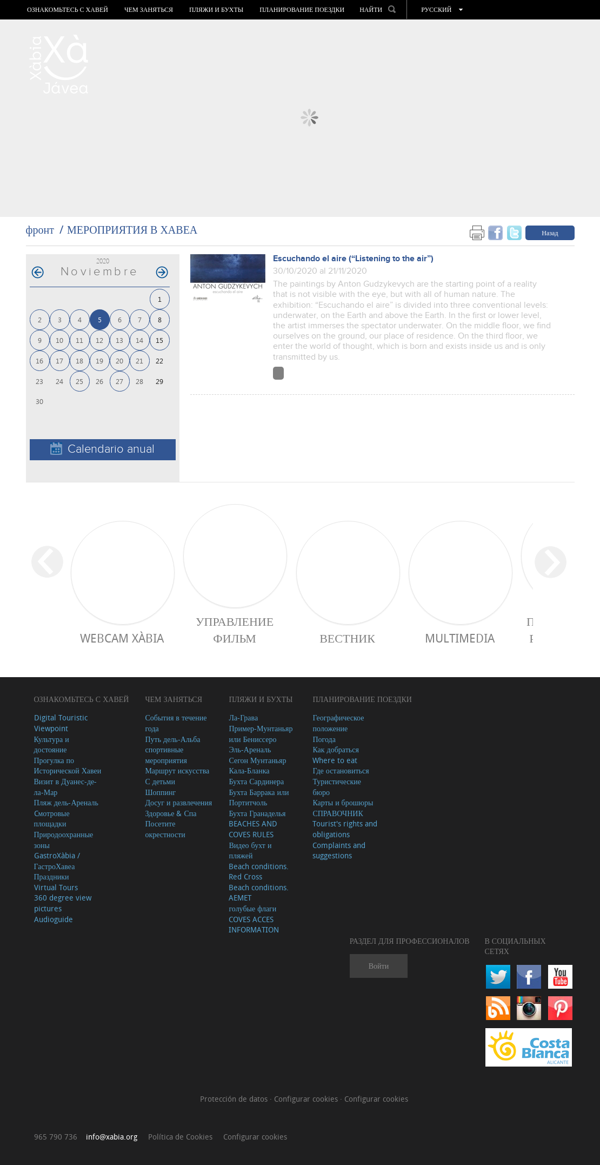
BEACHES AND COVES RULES (253, 828)
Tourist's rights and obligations (344, 828)
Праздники (51, 876)
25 (79, 381)
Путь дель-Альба (172, 739)
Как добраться (335, 749)
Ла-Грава (243, 717)
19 (99, 360)
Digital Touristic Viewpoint (61, 722)
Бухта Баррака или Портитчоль (259, 797)
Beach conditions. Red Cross (259, 871)
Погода (323, 739)
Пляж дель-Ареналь (66, 802)
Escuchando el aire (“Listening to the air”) (353, 259)
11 (79, 340)
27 (119, 381)
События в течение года (175, 722)
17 (59, 360)
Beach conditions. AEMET (259, 892)
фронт (40, 229)
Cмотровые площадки (52, 818)
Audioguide (53, 919)
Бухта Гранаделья (257, 813)
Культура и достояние (51, 744)
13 (119, 340)
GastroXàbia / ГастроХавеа (57, 860)
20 (119, 360)
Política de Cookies (180, 1136)
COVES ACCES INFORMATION (254, 924)
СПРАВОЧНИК (337, 813)
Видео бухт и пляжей (250, 850)
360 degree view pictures (62, 903)
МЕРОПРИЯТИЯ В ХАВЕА (132, 229)
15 (159, 340)
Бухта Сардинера (256, 781)
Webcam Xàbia (122, 638)
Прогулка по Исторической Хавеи (68, 765)
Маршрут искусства (177, 770)
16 (39, 360)
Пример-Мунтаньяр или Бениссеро (260, 733)
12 (99, 340)
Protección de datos (235, 1099)
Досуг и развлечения (178, 802)
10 (59, 340)
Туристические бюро (336, 786)
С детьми (160, 781)
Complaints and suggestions (338, 850)
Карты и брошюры (342, 802)
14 (139, 340)
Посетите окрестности (165, 828)
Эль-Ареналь (250, 749)
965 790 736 (55, 1136)
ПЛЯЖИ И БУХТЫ (216, 9)
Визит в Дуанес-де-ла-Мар (65, 786)
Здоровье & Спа (170, 813)
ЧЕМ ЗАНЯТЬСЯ (148, 9)
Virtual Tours (56, 887)
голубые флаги (252, 908)
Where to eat (334, 760)
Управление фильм (235, 629)
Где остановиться (340, 770)
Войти (379, 966)
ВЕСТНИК (347, 638)
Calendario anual (102, 449)
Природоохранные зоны (64, 839)
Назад (550, 232)
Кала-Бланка (249, 770)
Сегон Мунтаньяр (257, 760)
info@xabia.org (111, 1136)
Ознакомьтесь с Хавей (67, 9)
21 (139, 360)
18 (79, 360)
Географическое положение (338, 722)
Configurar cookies (307, 1099)
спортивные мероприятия (166, 754)
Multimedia (460, 638)
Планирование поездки (301, 9)
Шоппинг (160, 792)
